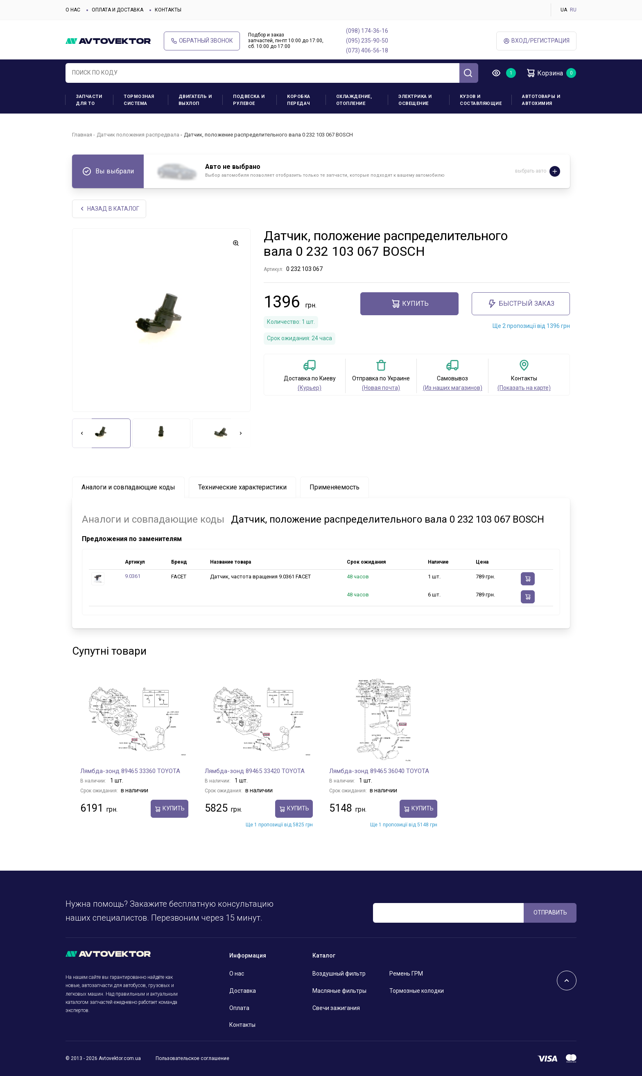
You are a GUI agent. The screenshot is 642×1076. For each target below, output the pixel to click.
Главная (82, 135)
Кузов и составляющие (481, 100)
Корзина (544, 73)
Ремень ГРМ (406, 973)
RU (573, 10)
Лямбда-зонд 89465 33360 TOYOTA (130, 771)
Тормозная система (139, 100)
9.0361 (132, 576)
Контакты (168, 10)
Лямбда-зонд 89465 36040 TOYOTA (379, 771)
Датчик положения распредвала (138, 135)
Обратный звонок (202, 40)
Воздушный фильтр (339, 973)
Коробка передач (298, 100)
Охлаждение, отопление (354, 100)
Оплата (239, 1008)
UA (564, 10)
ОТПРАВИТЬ (550, 912)
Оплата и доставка (117, 10)
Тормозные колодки (416, 990)
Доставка (242, 990)
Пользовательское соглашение (192, 1058)
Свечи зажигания (336, 1008)
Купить (410, 304)
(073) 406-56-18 (367, 50)
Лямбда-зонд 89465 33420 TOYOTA (255, 771)
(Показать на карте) (524, 387)
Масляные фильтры (339, 990)
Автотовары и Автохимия (541, 100)
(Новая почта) (381, 387)
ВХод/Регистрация (536, 40)
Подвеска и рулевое (248, 100)
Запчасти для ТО (89, 100)
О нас (73, 10)
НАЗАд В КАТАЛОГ (109, 208)
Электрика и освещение (415, 100)
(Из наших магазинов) (452, 387)
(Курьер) (309, 387)
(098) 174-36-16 (367, 30)
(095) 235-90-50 (367, 40)
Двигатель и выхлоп (195, 100)
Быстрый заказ (520, 304)
